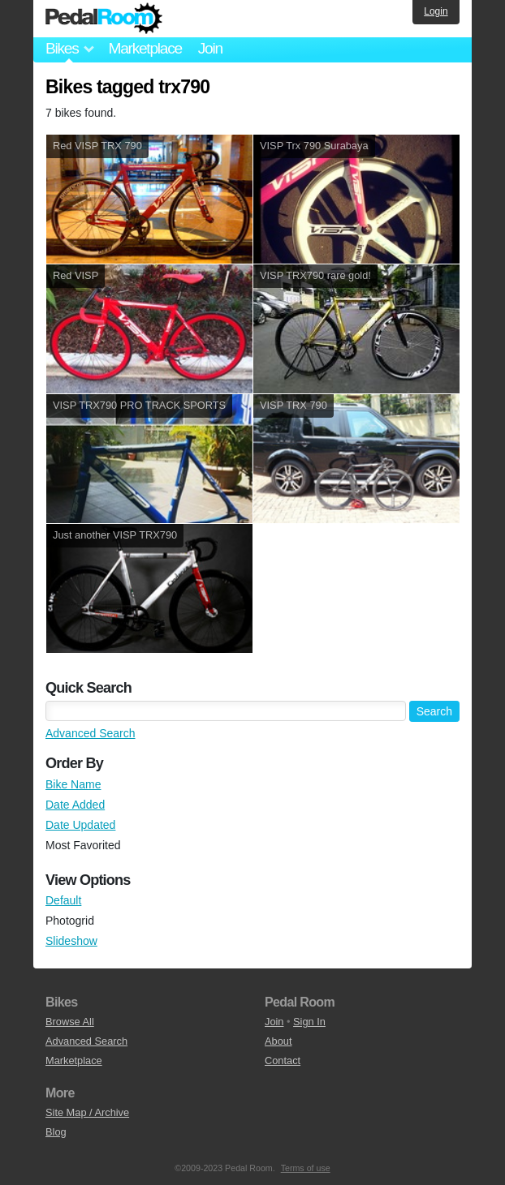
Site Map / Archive (87, 1112)
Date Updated (80, 824)
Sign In (309, 1021)
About (278, 1041)
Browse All (69, 1021)
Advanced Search (90, 733)
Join (210, 48)
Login (435, 11)
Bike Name (73, 784)
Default (63, 900)
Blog (56, 1132)
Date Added (75, 804)
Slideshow (71, 940)
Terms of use (305, 1168)
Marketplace (144, 48)
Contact (282, 1060)
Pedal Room (103, 18)
